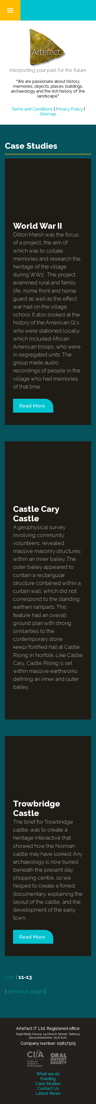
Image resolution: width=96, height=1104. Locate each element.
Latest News (48, 1093)
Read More (32, 406)
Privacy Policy (69, 109)
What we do (48, 1073)
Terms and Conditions (32, 109)
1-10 (10, 977)
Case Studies (48, 1083)
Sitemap (48, 114)
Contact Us (48, 1088)
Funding (48, 1078)
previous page (25, 991)
